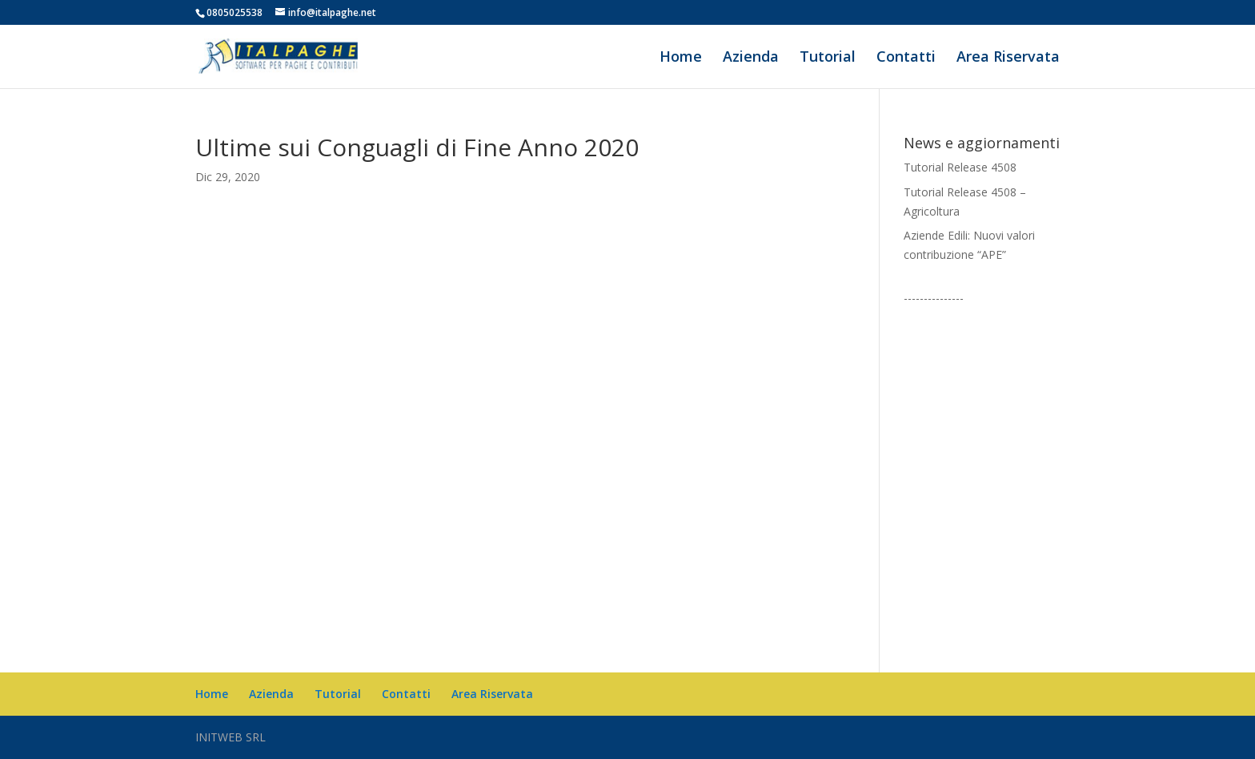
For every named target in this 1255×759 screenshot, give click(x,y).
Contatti (906, 58)
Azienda (751, 58)
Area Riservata (1008, 58)
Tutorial (828, 58)
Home (681, 58)
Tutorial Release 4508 (960, 167)
